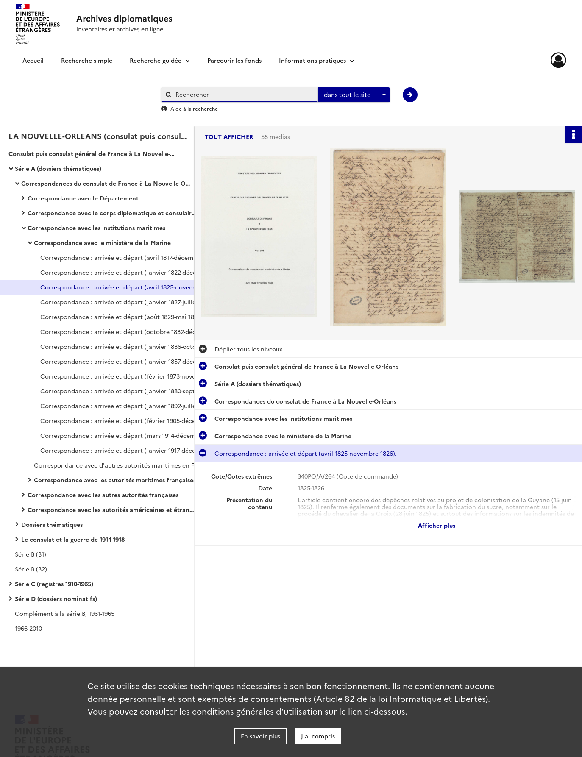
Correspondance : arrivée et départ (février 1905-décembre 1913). (125, 420)
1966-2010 (28, 628)
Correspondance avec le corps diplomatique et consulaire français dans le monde (112, 213)
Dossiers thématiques (52, 524)
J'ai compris (318, 736)
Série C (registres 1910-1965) (54, 583)
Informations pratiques (312, 60)
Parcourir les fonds (234, 60)
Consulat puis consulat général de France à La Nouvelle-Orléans (93, 153)
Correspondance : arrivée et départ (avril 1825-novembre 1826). (125, 287)
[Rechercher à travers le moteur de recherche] (243, 94)
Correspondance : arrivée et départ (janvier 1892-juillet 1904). (125, 405)
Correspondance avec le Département (83, 198)
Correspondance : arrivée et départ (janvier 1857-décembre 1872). (125, 361)
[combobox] (354, 95)
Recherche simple (86, 60)
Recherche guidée (155, 60)
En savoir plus (260, 736)
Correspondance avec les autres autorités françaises (103, 494)
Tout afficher (229, 137)
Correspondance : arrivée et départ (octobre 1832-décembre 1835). (125, 331)
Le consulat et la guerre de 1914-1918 (73, 539)
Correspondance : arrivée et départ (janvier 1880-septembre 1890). (125, 391)
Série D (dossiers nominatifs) (56, 598)
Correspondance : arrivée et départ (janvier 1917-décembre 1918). (125, 450)
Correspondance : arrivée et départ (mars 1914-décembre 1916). (125, 435)
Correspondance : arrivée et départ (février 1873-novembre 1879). (125, 376)
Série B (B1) (30, 554)
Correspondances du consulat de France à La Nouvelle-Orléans (106, 183)
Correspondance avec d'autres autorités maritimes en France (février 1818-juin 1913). (118, 465)
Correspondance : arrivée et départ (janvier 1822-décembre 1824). (125, 272)
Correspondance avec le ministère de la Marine (102, 242)
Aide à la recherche (194, 108)
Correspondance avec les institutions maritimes (96, 227)
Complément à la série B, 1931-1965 (64, 613)
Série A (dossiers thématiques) (58, 168)
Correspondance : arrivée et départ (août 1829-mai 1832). (122, 316)
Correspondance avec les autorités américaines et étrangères (112, 509)
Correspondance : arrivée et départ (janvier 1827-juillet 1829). (125, 302)
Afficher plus (436, 525)
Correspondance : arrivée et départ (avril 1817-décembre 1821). (125, 257)
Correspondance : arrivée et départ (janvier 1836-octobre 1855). (125, 346)
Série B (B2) (31, 569)
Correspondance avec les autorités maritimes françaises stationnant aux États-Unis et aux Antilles (118, 480)
